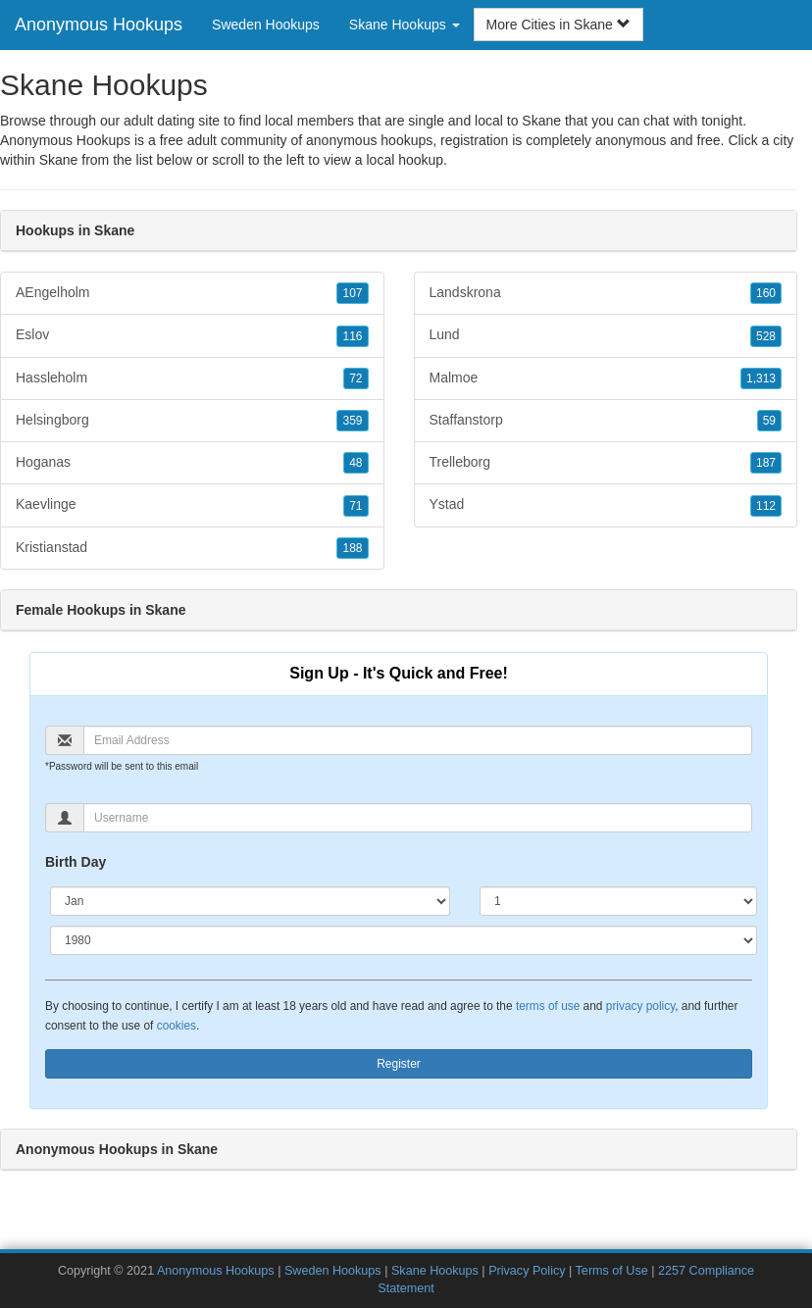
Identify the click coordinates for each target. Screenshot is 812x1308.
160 (766, 293)
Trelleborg (606, 463)
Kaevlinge (192, 505)
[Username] (417, 817)
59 (769, 421)
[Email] (417, 740)
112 (766, 506)
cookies (176, 1025)
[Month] (250, 901)
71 (355, 506)
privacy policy (640, 1006)
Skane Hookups (435, 1271)
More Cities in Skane (558, 24)
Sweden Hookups (266, 24)
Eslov (192, 335)
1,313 (761, 378)
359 (352, 421)
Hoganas (192, 463)
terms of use (548, 1006)
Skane (58, 160)
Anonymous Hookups (98, 24)
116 (352, 336)
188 (352, 548)
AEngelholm (192, 293)
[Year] (403, 940)
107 (352, 293)
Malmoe (606, 378)
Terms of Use (612, 1271)
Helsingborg (192, 420)
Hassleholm (192, 378)
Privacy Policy (526, 1271)
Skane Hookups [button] (404, 24)
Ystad (606, 505)
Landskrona (606, 293)
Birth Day (75, 862)
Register (399, 1064)
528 (766, 336)
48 (355, 463)
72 (355, 378)
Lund (606, 335)
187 (766, 463)
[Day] (618, 901)
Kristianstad (192, 548)
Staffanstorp (606, 420)
